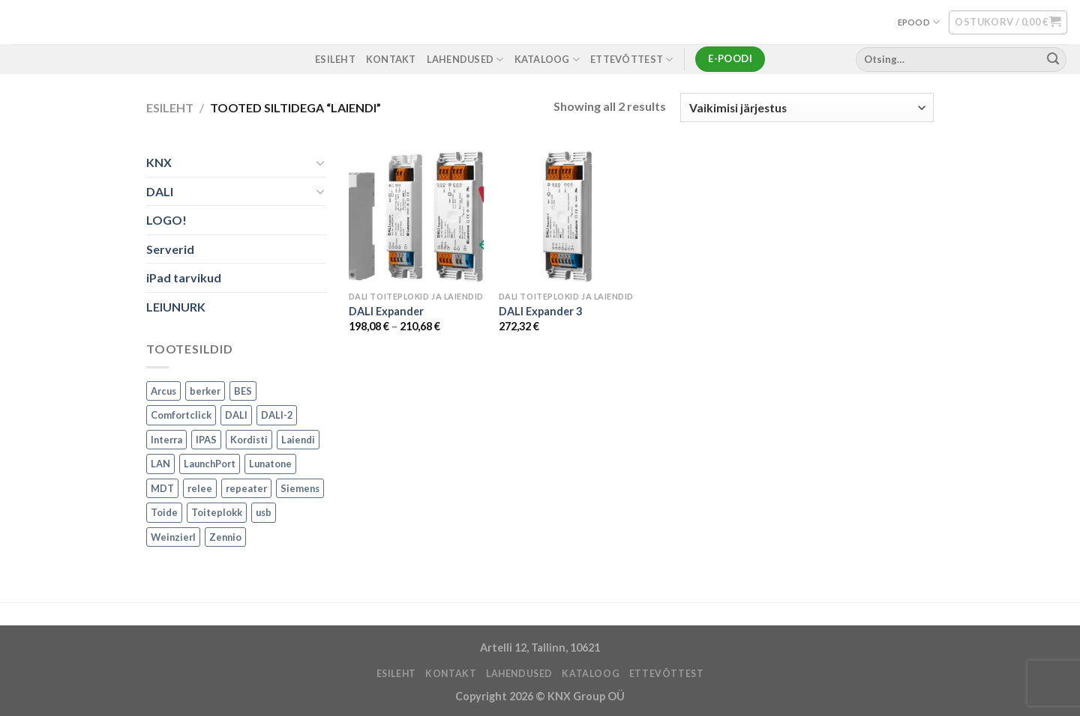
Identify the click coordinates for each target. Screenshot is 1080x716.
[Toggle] (320, 163)
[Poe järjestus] (807, 107)
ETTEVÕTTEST (631, 59)
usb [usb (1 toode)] (264, 512)
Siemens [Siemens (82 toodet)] (300, 488)
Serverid (170, 249)
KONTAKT (391, 59)
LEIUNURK (176, 307)
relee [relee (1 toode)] (200, 488)
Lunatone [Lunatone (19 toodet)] (270, 464)
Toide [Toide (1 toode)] (164, 512)
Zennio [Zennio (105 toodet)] (225, 537)
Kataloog (547, 59)
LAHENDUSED (465, 59)
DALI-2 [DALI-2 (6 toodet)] (276, 416)
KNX (159, 162)
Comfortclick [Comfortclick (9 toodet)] (181, 416)
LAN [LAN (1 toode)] (160, 464)
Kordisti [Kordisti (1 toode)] (249, 440)
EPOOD (919, 22)
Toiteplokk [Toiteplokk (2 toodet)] (216, 512)
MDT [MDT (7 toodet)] (162, 488)
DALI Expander (386, 311)
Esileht (170, 107)
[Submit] (1053, 59)
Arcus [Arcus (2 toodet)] (163, 391)
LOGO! (166, 220)
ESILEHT (335, 59)
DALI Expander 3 (540, 311)
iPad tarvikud (183, 278)
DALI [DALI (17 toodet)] (236, 416)
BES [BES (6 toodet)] (243, 391)
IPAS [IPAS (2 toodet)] (206, 440)
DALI (159, 191)
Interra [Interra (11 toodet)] (166, 440)
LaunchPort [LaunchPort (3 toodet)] (210, 464)
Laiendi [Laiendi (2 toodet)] (298, 440)
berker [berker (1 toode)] (205, 391)
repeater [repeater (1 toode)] (246, 488)
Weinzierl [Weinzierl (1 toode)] (173, 537)
